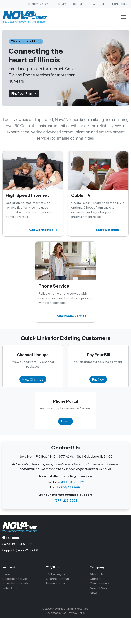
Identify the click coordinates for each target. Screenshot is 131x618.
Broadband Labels (15, 583)
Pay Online (98, 4)
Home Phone (55, 583)
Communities (99, 583)
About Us (96, 574)
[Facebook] (11, 537)
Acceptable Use (56, 613)
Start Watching (109, 230)
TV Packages (55, 574)
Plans (6, 574)
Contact (96, 579)
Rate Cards (10, 588)
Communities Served (71, 4)
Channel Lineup (57, 579)
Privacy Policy (76, 613)
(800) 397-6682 (72, 482)
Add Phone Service (73, 316)
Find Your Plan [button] (23, 93)
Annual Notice (100, 588)
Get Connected (43, 230)
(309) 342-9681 (70, 487)
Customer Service (40, 4)
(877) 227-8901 (65, 500)
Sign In (65, 421)
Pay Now (98, 379)
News (94, 593)
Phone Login (119, 4)
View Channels (33, 379)
